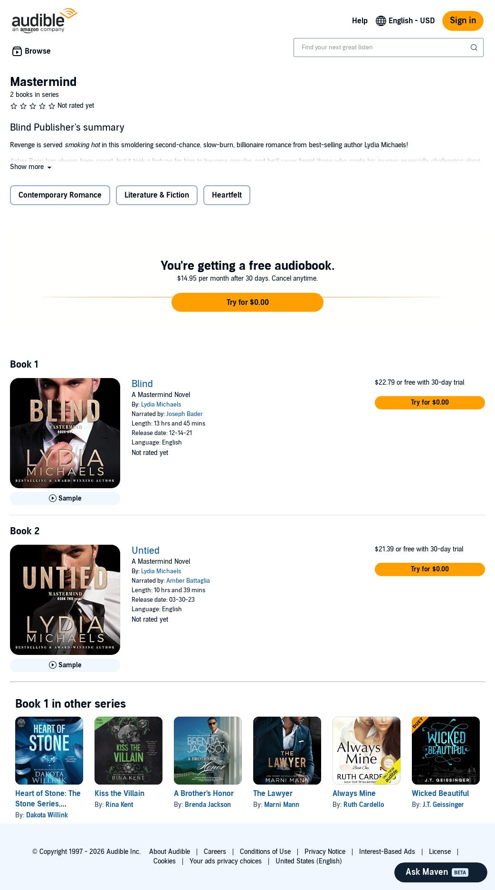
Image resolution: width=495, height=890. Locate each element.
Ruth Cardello (363, 805)
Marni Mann (281, 805)
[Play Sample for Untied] (65, 665)
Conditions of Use (265, 852)
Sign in (463, 21)
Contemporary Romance (60, 195)
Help (360, 21)
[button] (31, 167)
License (440, 852)
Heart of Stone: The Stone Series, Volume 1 (48, 804)
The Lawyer (273, 793)
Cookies (164, 861)
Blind (142, 384)
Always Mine (354, 793)
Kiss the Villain (119, 793)
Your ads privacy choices (226, 861)
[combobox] (389, 47)
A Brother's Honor (204, 793)
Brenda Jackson (208, 805)
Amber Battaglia (188, 581)
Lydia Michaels (161, 404)
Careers (215, 852)
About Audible (169, 852)
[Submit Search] (475, 47)
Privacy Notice (325, 852)
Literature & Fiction (156, 195)
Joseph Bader (184, 414)
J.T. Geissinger (443, 805)
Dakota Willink (47, 815)
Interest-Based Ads (387, 852)
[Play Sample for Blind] (65, 498)
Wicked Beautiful (440, 793)
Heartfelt (227, 195)
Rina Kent (119, 805)
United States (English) (309, 861)
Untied (146, 551)
